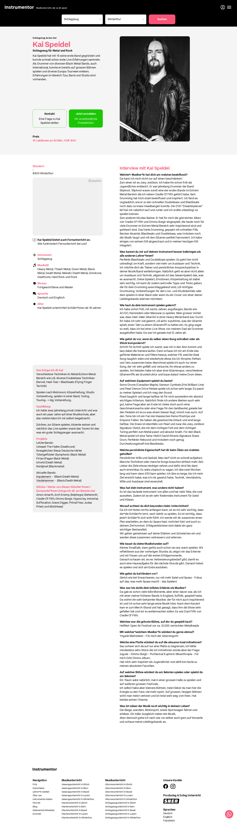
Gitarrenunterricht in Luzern (119, 795)
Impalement (43, 476)
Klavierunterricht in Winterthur (77, 818)
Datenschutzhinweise (43, 810)
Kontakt (37, 814)
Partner (36, 803)
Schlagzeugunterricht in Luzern (120, 814)
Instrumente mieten (42, 799)
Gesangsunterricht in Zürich (75, 784)
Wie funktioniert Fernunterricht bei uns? (62, 244)
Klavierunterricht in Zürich (74, 803)
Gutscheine (38, 788)
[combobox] (81, 19)
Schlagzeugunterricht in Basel (120, 810)
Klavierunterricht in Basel (74, 810)
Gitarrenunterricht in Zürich (118, 784)
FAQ (35, 784)
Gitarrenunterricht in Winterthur (121, 799)
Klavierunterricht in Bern (74, 807)
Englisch (167, 817)
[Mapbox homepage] (94, 181)
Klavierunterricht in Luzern (75, 814)
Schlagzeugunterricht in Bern (120, 807)
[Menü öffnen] (229, 7)
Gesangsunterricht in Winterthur (78, 799)
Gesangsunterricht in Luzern (76, 795)
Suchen (162, 19)
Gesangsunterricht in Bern (75, 788)
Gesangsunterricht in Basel (75, 792)
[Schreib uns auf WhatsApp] (229, 814)
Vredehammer (45, 480)
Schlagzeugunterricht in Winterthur (123, 818)
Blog (35, 807)
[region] (68, 207)
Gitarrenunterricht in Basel (118, 792)
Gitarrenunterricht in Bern (118, 788)
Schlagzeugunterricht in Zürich (120, 803)
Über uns (37, 795)
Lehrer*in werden (41, 792)
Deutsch (167, 813)
